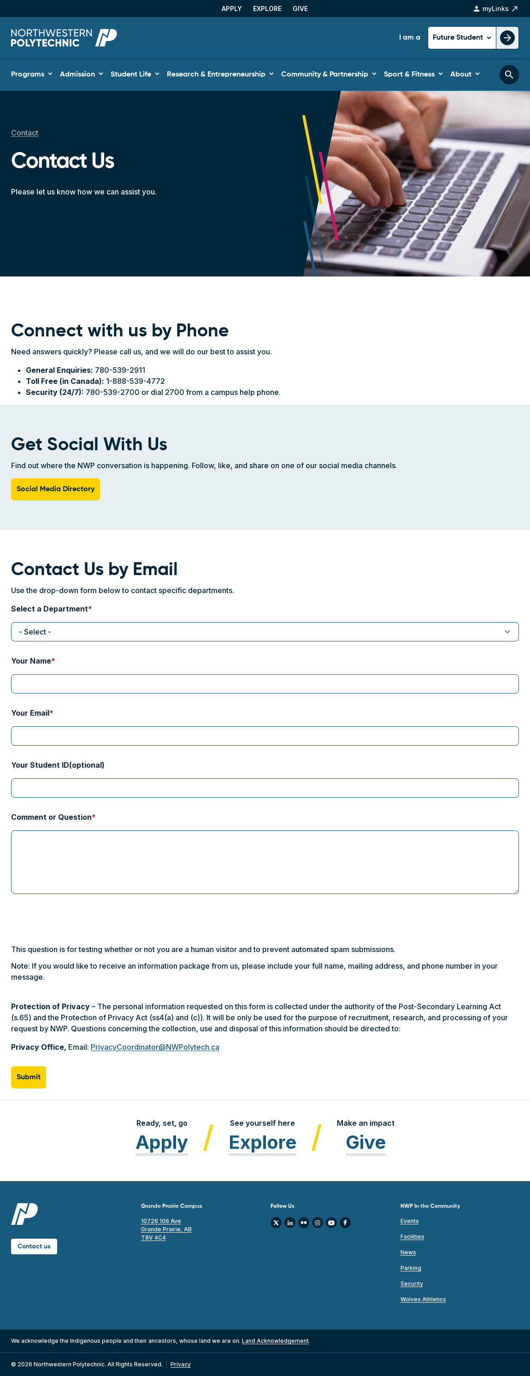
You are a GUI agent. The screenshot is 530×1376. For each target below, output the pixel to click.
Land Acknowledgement (275, 1340)
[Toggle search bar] (509, 74)
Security (411, 1283)
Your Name (31, 660)
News (408, 1252)
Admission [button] (77, 74)
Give (300, 8)
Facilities (412, 1236)
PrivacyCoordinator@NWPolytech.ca (155, 1047)
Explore (267, 8)
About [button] (460, 74)
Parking (410, 1267)
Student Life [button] (131, 74)
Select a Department (49, 608)
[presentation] (81, 926)
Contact (24, 132)
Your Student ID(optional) (58, 765)
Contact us (34, 1246)
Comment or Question (51, 817)
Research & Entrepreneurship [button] (216, 74)
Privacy (181, 1364)
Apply (232, 8)
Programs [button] (27, 74)
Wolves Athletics (423, 1299)
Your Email (30, 712)
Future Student (459, 37)
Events (409, 1220)
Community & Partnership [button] (324, 74)
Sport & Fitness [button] (409, 74)
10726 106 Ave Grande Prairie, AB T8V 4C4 (166, 1229)
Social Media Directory (55, 489)
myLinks (495, 9)
